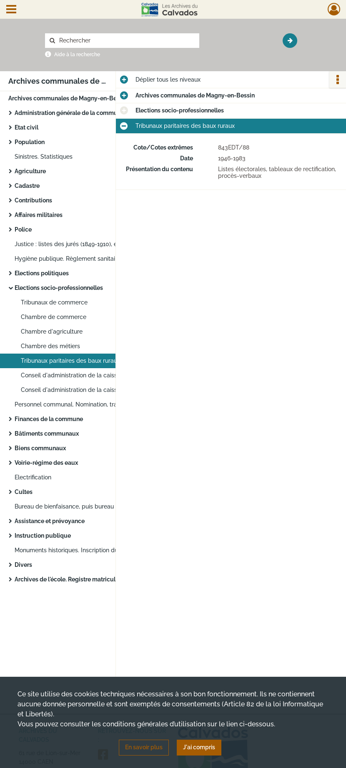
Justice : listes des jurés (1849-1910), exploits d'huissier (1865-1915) (98, 244)
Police (23, 229)
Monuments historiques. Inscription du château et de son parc (98, 550)
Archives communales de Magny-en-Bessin (68, 98)
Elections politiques (42, 273)
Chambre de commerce (53, 317)
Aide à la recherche (77, 54)
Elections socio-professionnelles (59, 287)
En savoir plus (144, 747)
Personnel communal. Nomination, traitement (76, 404)
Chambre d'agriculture (52, 331)
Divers (23, 564)
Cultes (24, 492)
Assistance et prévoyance (50, 521)
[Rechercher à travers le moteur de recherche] (126, 40)
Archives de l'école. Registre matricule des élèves (82, 579)
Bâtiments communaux (47, 433)
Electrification (33, 477)
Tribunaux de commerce (54, 302)
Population (30, 142)
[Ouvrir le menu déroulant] (11, 10)
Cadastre (27, 185)
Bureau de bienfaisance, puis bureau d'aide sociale (84, 506)
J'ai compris (199, 747)
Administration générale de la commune (69, 113)
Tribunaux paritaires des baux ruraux (70, 360)
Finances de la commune (49, 419)
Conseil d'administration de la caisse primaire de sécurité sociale (104, 375)
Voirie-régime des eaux (46, 462)
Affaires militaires (39, 215)
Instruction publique (43, 535)
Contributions (33, 200)
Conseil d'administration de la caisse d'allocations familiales (103, 389)
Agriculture (30, 171)
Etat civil (26, 127)
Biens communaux (40, 448)
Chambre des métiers (50, 346)
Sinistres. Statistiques (44, 156)
